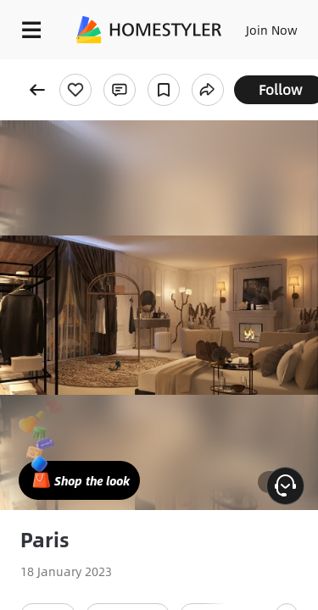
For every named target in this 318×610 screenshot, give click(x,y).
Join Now (272, 29)
